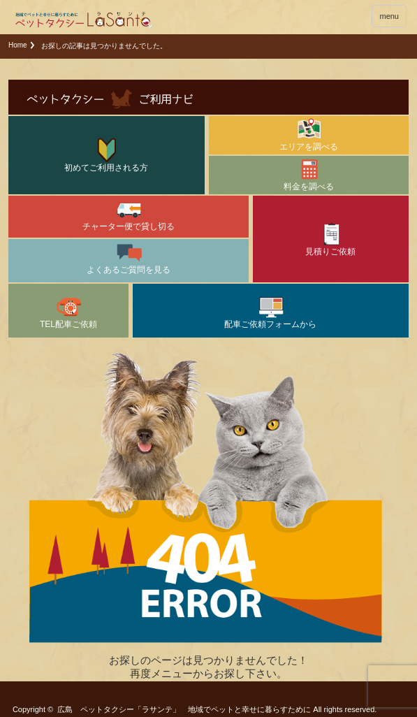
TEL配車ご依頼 (68, 311)
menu (389, 16)
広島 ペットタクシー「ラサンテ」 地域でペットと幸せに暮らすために (184, 709)
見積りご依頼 (330, 238)
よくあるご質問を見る (128, 257)
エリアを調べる (308, 134)
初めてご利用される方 (106, 155)
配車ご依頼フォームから (270, 311)
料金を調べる (309, 173)
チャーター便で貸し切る (128, 213)
